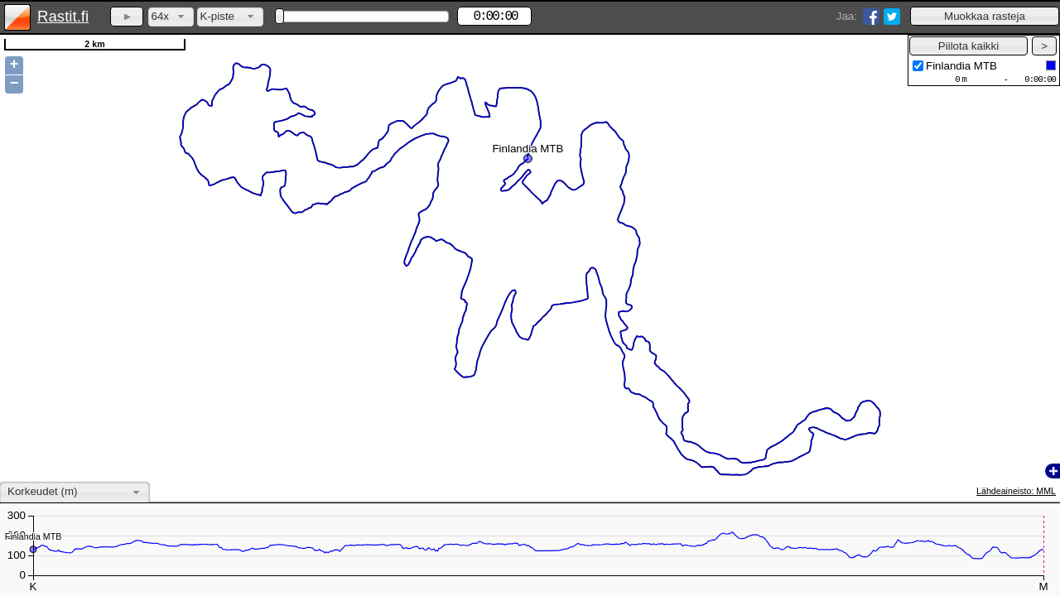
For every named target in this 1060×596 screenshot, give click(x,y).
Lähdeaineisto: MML (1016, 491)
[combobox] (171, 16)
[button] (984, 16)
